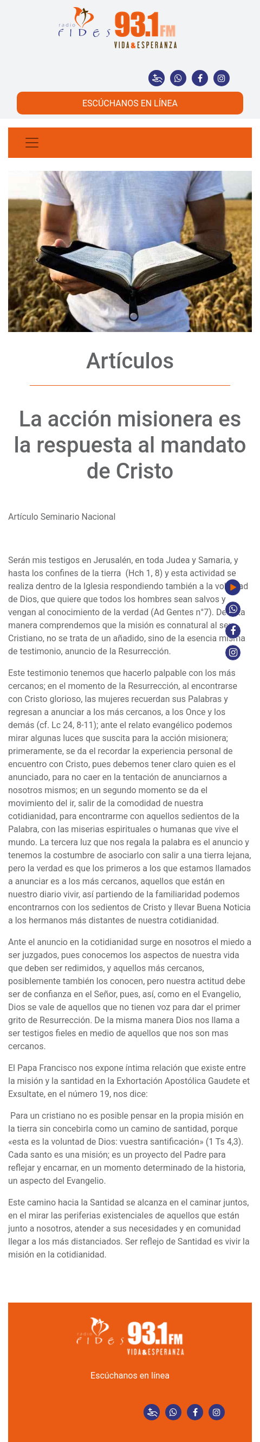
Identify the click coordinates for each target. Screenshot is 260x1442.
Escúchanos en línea (130, 1375)
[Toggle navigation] (32, 143)
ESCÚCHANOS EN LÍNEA (130, 103)
